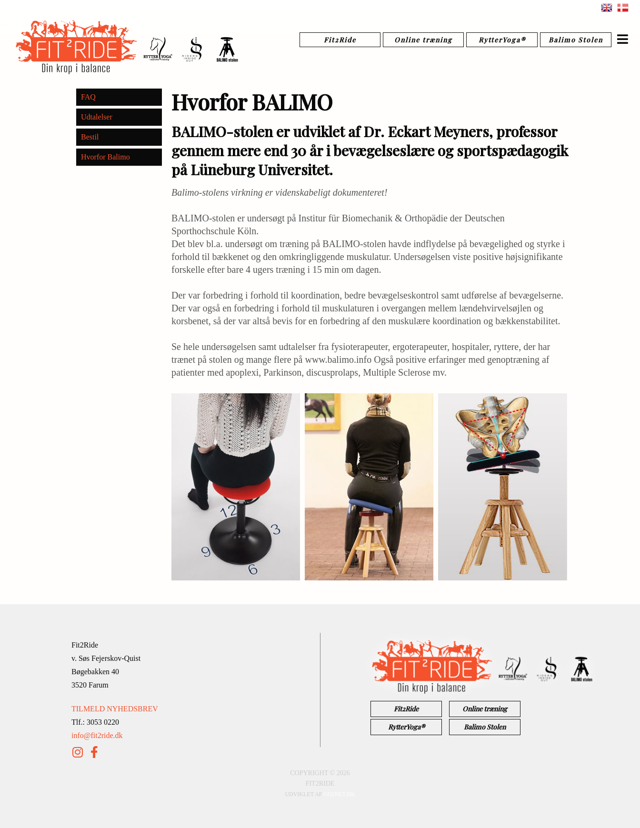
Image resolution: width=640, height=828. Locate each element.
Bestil (90, 137)
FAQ (88, 97)
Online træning (423, 39)
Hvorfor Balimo (105, 157)
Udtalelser (96, 117)
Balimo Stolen (576, 39)
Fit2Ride (340, 39)
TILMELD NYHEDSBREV (114, 709)
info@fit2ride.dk (97, 735)
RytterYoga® (502, 39)
